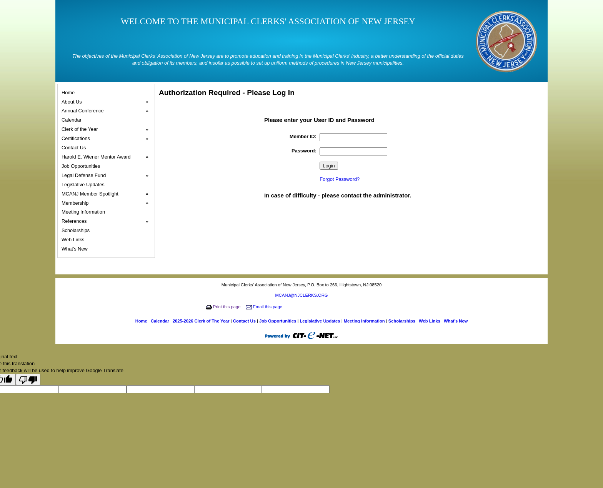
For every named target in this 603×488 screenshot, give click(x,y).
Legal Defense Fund (107, 175)
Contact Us (75, 147)
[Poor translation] (28, 379)
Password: (304, 151)
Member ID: (303, 136)
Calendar (73, 120)
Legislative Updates (84, 184)
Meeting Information (84, 212)
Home (69, 92)
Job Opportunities (82, 166)
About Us (107, 102)
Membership (107, 203)
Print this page (224, 306)
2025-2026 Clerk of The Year (202, 321)
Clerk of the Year (107, 129)
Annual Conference (107, 110)
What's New (75, 249)
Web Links (74, 239)
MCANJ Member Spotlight (107, 194)
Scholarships (77, 230)
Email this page (265, 306)
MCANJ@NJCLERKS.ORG (301, 295)
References (107, 221)
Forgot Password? (340, 179)
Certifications (107, 138)
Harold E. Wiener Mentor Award (107, 157)
